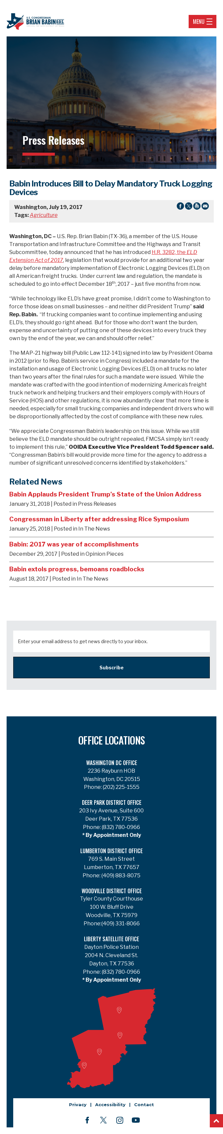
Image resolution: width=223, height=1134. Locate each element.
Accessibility (110, 1104)
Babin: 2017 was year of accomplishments (74, 544)
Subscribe (111, 667)
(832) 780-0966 (120, 827)
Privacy (78, 1104)
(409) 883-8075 (120, 875)
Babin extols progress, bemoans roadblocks (76, 569)
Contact (144, 1104)
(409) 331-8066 (120, 923)
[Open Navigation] (209, 22)
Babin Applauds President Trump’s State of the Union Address (105, 494)
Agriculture (43, 215)
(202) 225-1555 (120, 787)
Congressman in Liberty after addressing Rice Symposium (99, 519)
